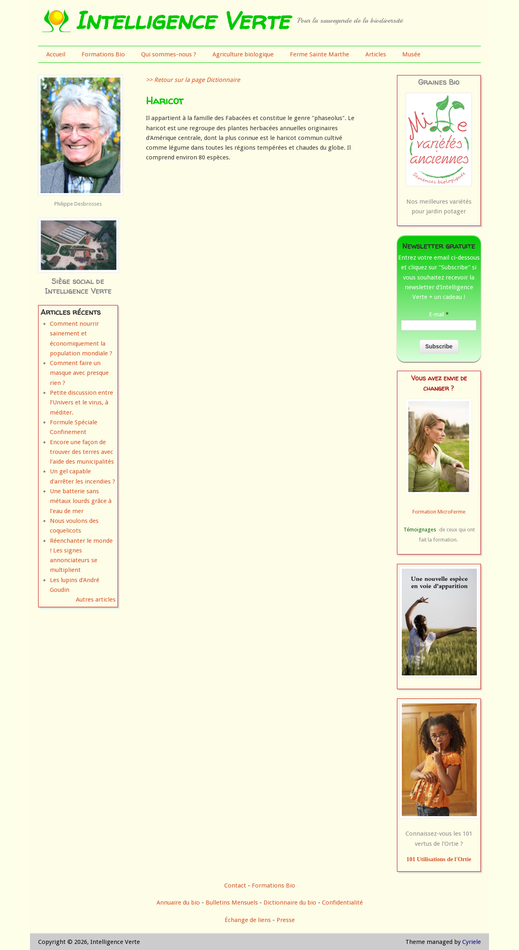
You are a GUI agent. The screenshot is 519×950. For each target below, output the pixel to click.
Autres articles (96, 599)
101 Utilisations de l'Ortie (438, 859)
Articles (375, 54)
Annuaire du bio (178, 902)
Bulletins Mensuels (232, 902)
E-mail (439, 314)
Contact (235, 885)
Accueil (55, 54)
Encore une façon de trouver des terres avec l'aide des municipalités (82, 452)
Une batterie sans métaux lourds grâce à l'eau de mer (81, 501)
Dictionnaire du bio (290, 902)
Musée (411, 54)
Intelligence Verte (182, 20)
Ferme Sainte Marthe (319, 54)
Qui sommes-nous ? (168, 54)
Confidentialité (342, 902)
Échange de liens (248, 920)
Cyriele (471, 942)
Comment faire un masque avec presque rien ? (79, 373)
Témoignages (419, 530)
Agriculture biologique (243, 54)
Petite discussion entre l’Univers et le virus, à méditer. (81, 402)
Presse (286, 920)
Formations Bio (103, 54)
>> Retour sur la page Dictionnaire (193, 80)
